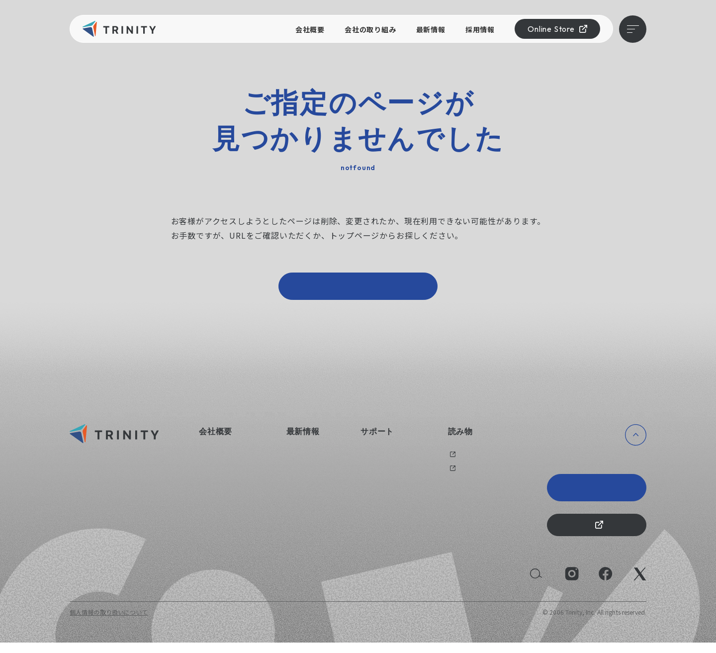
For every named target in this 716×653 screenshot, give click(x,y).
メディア (460, 473)
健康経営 (211, 487)
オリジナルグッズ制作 (391, 473)
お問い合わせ (378, 459)
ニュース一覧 (304, 459)
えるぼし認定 (217, 502)
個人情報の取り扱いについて (109, 622)
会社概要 (310, 29)
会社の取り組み (370, 29)
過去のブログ (466, 459)
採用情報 (480, 29)
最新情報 (431, 29)
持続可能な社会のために (233, 516)
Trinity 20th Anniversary (596, 492)
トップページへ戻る (358, 288)
